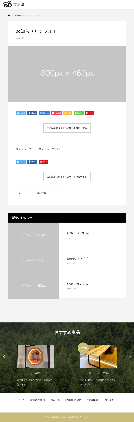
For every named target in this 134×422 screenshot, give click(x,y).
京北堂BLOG (93, 400)
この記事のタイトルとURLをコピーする (67, 128)
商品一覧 (55, 400)
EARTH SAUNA (73, 400)
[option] (35, 364)
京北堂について (38, 400)
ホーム (21, 400)
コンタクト (110, 400)
